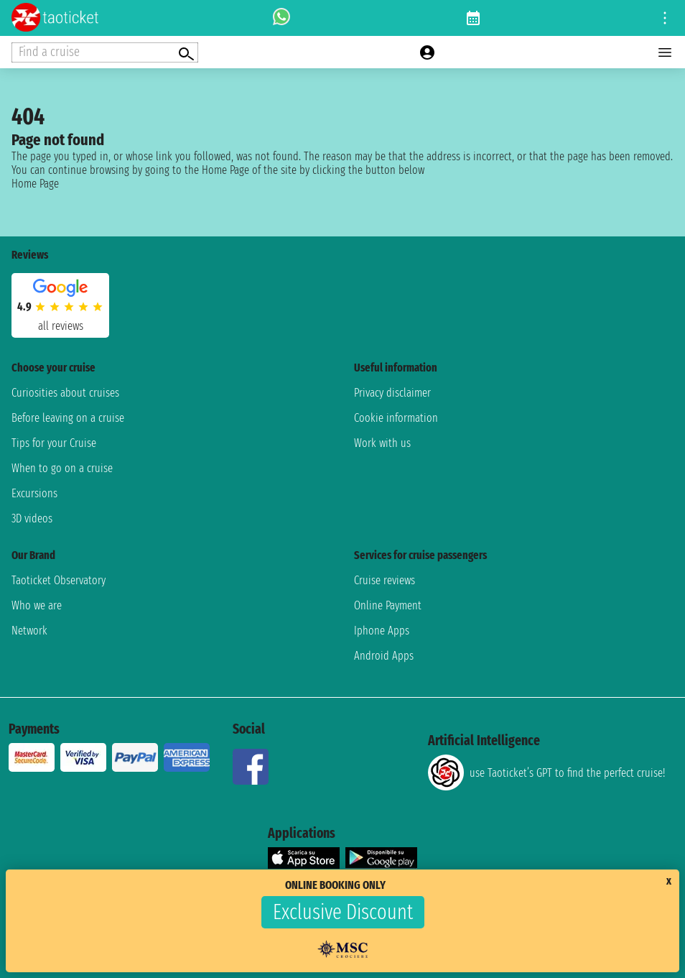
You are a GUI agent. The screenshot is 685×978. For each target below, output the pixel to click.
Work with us (382, 443)
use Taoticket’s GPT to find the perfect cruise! (546, 772)
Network (29, 630)
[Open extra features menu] (104, 52)
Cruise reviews (384, 580)
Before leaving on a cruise (67, 418)
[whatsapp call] (281, 18)
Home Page (35, 183)
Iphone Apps (381, 630)
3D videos (31, 518)
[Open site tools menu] (665, 18)
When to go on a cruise (62, 468)
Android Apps (384, 656)
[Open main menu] (665, 52)
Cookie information (396, 418)
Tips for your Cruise (53, 443)
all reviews (60, 326)
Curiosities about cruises (65, 393)
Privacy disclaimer (392, 393)
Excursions (34, 493)
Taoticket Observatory (58, 580)
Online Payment (387, 605)
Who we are (36, 605)
